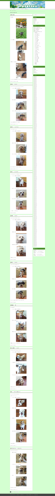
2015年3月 (35, 226)
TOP (34, 68)
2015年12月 (35, 216)
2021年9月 (35, 140)
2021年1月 (35, 149)
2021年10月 (35, 139)
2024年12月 (35, 97)
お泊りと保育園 (16, 81)
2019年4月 (35, 172)
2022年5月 (35, 131)
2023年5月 (35, 118)
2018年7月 (35, 182)
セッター (36, 44)
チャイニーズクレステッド (37, 46)
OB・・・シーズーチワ (14, 171)
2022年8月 (35, 128)
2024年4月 (35, 106)
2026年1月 (35, 83)
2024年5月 (35, 105)
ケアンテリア (36, 37)
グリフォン (36, 36)
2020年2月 (35, 161)
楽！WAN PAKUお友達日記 (37, 31)
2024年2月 (35, 108)
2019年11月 (35, 164)
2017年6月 (35, 196)
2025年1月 (35, 96)
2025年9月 (35, 87)
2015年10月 (35, 218)
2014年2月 (35, 240)
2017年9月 (35, 193)
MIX (15, 259)
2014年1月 (35, 241)
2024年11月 (35, 98)
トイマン (36, 48)
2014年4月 (35, 238)
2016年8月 (35, 207)
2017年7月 (35, 195)
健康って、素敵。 (36, 30)
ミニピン (36, 60)
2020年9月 (35, 153)
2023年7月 (35, 116)
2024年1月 (35, 109)
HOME (10, 10)
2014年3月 (35, 239)
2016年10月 (35, 205)
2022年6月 (35, 130)
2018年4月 (35, 185)
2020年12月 (35, 150)
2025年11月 (35, 85)
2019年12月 (35, 163)
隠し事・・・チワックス (36, 252)
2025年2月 (35, 95)
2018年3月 (35, 186)
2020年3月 (35, 160)
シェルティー (36, 39)
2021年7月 (35, 142)
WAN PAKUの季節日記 (36, 27)
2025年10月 (35, 86)
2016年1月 (35, 215)
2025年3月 (35, 94)
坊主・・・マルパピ (14, 262)
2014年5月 (35, 237)
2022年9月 (35, 127)
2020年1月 (35, 162)
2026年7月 (35, 76)
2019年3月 (35, 173)
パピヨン (36, 51)
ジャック (36, 41)
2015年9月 (35, 219)
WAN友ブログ (35, 72)
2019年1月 (35, 175)
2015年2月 (35, 227)
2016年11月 (35, 204)
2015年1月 (35, 228)
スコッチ (36, 42)
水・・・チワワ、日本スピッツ (15, 391)
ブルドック (36, 55)
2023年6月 (35, 117)
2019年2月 (35, 174)
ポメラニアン (16, 489)
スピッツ (16, 445)
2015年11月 (35, 217)
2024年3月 (35, 107)
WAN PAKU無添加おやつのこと (37, 28)
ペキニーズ (36, 56)
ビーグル (36, 53)
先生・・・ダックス (14, 84)
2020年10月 (35, 152)
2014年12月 (35, 229)
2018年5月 (35, 184)
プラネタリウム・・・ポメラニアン (16, 448)
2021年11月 (35, 138)
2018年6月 (35, 183)
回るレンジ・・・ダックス (37, 251)
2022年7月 (35, 129)
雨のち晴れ (13, 14)
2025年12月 (35, 84)
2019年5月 (35, 171)
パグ (35, 50)
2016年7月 (35, 208)
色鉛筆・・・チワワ (36, 255)
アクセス (35, 71)
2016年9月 (35, 206)
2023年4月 (35, 119)
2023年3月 (35, 120)
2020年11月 (35, 151)
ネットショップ (36, 70)
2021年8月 (35, 141)
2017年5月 (35, 197)
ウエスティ (36, 34)
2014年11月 (35, 230)
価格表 (35, 69)
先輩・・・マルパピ (14, 215)
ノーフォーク (36, 49)
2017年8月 (35, 194)
